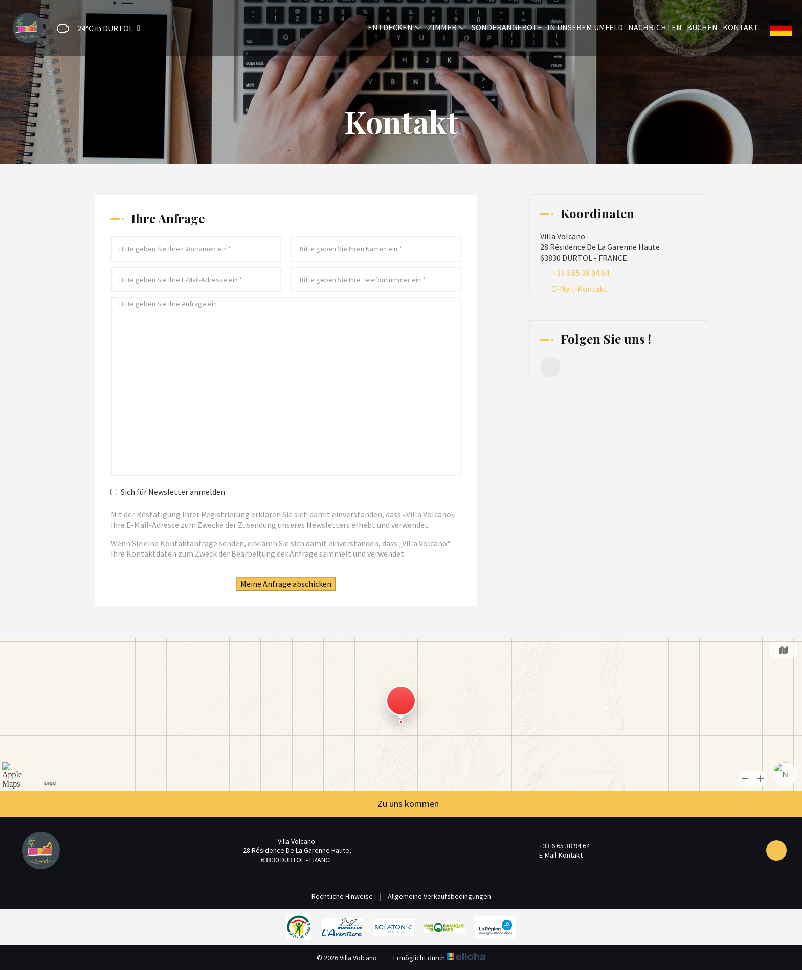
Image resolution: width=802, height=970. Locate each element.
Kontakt (741, 27)
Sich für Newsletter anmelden (167, 492)
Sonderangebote (507, 27)
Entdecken (395, 27)
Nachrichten (655, 27)
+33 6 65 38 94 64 (558, 845)
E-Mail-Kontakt (579, 289)
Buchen (702, 27)
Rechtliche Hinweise (342, 896)
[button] (95, 28)
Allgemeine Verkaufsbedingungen (439, 896)
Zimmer (447, 27)
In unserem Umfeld (585, 27)
